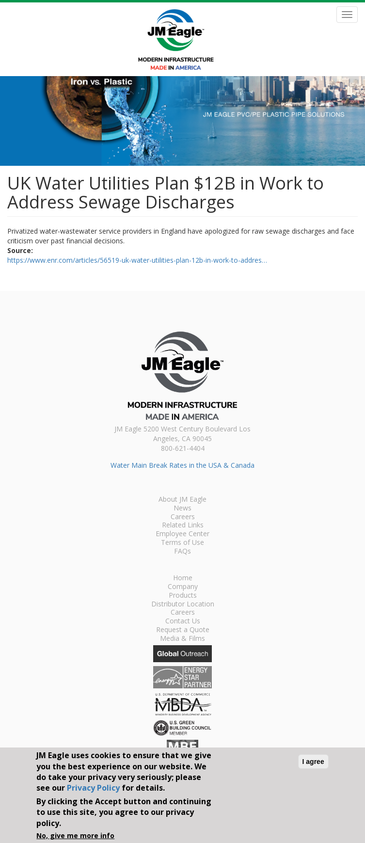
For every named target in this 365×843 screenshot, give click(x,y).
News (182, 508)
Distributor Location (182, 604)
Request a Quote (182, 630)
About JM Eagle (182, 500)
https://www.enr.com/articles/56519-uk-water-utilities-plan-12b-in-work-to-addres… (137, 260)
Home (182, 578)
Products (183, 596)
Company (183, 587)
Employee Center (182, 534)
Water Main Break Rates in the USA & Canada (182, 465)
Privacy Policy (93, 787)
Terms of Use (182, 543)
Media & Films (182, 639)
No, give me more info (75, 835)
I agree (313, 761)
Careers (183, 517)
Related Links (183, 525)
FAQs (182, 552)
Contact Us (182, 621)
